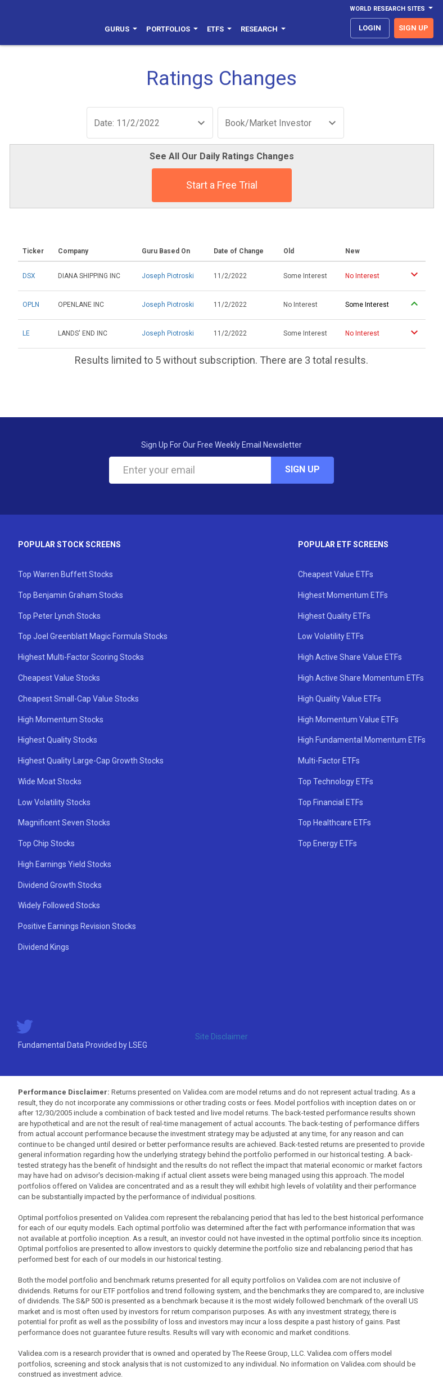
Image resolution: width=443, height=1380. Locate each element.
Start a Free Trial (221, 185)
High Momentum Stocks (60, 719)
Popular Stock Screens (69, 544)
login (370, 28)
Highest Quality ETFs (334, 615)
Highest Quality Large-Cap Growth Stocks (91, 760)
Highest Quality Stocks (57, 739)
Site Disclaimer (221, 1036)
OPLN (30, 305)
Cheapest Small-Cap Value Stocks (78, 698)
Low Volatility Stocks (54, 802)
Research (263, 29)
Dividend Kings (43, 947)
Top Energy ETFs (327, 843)
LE (26, 333)
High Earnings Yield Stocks (64, 864)
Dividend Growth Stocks (60, 885)
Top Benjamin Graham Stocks (70, 595)
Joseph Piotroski (168, 276)
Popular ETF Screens (343, 544)
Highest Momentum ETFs (343, 595)
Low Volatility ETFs (331, 636)
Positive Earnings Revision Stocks (77, 926)
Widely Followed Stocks (59, 905)
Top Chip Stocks (46, 843)
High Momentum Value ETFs (348, 719)
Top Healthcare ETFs (334, 822)
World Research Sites (391, 8)
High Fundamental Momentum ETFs (362, 739)
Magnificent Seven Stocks (64, 822)
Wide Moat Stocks (50, 781)
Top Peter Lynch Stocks (59, 615)
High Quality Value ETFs (339, 698)
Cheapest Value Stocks (59, 677)
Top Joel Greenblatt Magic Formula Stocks (93, 636)
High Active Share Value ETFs (350, 657)
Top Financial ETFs (330, 802)
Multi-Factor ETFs (329, 760)
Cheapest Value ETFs (335, 574)
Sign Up (302, 469)
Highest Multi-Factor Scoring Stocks (81, 657)
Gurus (121, 29)
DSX (28, 276)
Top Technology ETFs (335, 781)
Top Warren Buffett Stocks (65, 574)
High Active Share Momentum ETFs (361, 677)
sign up (413, 28)
